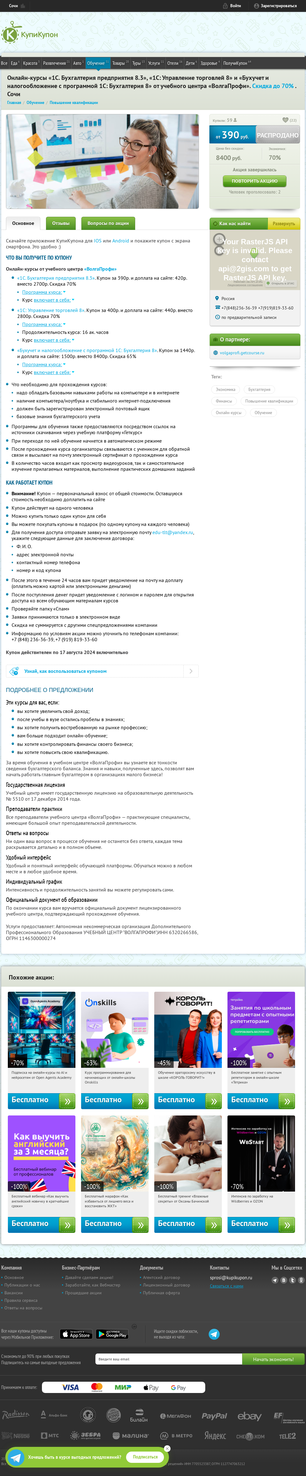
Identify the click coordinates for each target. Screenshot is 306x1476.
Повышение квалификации (269, 400)
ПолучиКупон (237, 62)
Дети (191, 62)
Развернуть (284, 223)
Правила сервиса (21, 1300)
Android (121, 240)
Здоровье (210, 62)
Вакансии (13, 1293)
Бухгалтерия (259, 389)
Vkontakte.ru (283, 1280)
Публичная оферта (161, 1293)
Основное (23, 223)
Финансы (224, 400)
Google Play (112, 1334)
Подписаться (145, 1457)
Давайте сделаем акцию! (89, 1277)
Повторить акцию (255, 181)
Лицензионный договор (166, 1285)
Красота (31, 62)
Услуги (156, 62)
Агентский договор (161, 1277)
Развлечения (56, 62)
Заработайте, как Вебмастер (92, 1285)
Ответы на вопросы (23, 1308)
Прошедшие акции (83, 1293)
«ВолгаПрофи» (100, 269)
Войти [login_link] (235, 5)
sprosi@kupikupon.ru (231, 1278)
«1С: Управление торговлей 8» (50, 310)
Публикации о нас (22, 1285)
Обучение (98, 62)
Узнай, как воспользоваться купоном (65, 671)
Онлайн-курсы (229, 412)
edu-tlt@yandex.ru (172, 532)
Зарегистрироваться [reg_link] (279, 5)
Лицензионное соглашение (245, 285)
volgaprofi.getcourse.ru (242, 353)
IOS (98, 240)
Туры (138, 62)
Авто (78, 62)
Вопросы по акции (108, 223)
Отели (174, 62)
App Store (76, 1334)
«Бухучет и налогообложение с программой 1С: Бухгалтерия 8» (87, 350)
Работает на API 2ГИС (248, 281)
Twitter (292, 1280)
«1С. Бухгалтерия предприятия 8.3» (56, 278)
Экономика (225, 389)
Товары (120, 62)
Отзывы (60, 223)
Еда (15, 62)
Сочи (13, 5)
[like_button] (286, 120)
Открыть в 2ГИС (283, 283)
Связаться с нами (226, 1286)
